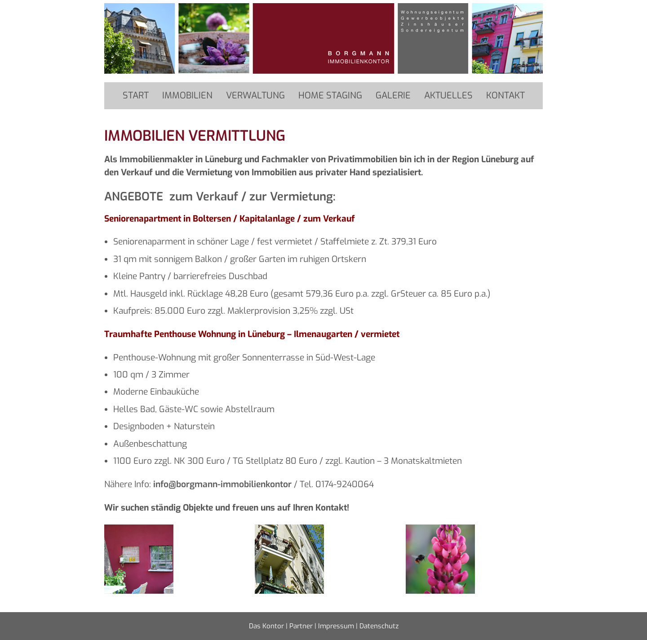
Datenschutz (379, 626)
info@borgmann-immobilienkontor (222, 484)
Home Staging (330, 95)
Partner (301, 626)
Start (136, 95)
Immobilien (187, 95)
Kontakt (505, 95)
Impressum (336, 626)
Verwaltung (255, 95)
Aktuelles (448, 95)
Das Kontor (266, 626)
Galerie (393, 95)
